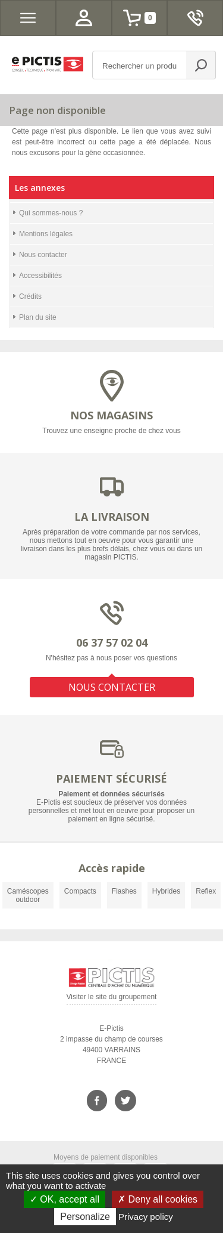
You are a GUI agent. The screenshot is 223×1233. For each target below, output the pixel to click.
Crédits (30, 296)
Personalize (85, 1217)
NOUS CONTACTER (111, 687)
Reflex (206, 891)
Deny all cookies (157, 1199)
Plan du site (37, 317)
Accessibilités (40, 275)
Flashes (124, 891)
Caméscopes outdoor (28, 895)
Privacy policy (145, 1217)
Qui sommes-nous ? (51, 213)
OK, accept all (64, 1199)
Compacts (80, 891)
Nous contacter (43, 255)
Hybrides (166, 891)
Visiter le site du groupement (112, 999)
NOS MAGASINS (111, 415)
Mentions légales (46, 234)
